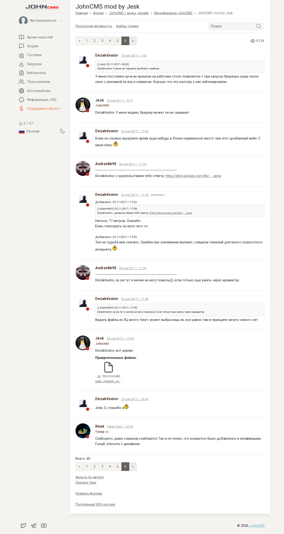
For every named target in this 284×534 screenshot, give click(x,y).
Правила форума (88, 494)
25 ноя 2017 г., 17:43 (134, 299)
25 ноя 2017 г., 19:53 (120, 338)
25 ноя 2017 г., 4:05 (134, 55)
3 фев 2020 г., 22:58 (120, 426)
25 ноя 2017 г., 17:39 (132, 268)
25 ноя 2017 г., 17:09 (132, 164)
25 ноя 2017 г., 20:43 (134, 399)
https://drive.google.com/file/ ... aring (193, 176)
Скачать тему (85, 483)
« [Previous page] (79, 41)
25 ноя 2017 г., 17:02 (134, 131)
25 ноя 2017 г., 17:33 (135, 195)
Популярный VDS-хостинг (95, 505)
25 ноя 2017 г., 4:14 (119, 100)
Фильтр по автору (89, 477)
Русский (29, 131)
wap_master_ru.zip (109, 381)
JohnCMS (257, 526)
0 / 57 (26, 123)
